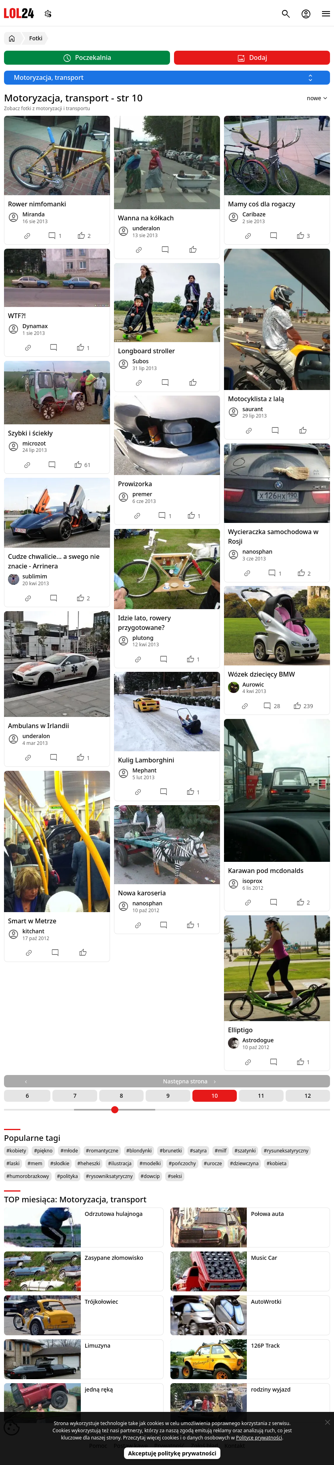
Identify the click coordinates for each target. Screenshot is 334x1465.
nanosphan (257, 551)
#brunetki (171, 1150)
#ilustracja (119, 1163)
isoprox (252, 881)
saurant (252, 409)
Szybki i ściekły (30, 433)
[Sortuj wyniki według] (306, 97)
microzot (34, 443)
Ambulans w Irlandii (38, 725)
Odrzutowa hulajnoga (114, 1214)
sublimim (34, 576)
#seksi (175, 1176)
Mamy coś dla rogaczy (261, 204)
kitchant (33, 931)
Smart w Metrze (32, 921)
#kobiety (16, 1150)
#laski (13, 1163)
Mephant (144, 770)
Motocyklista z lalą (256, 398)
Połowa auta (267, 1214)
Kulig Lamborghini (146, 760)
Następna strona (190, 1081)
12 (307, 1095)
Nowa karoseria (142, 893)
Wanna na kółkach (146, 218)
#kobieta (276, 1163)
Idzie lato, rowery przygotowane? (144, 623)
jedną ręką (99, 1389)
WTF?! (17, 315)
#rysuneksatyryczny (286, 1150)
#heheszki (88, 1163)
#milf (220, 1150)
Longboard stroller (146, 350)
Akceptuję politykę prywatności (172, 1453)
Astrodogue (258, 1040)
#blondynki (139, 1150)
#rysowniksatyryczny (109, 1176)
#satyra (198, 1150)
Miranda (33, 214)
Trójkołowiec (101, 1301)
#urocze (213, 1163)
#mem (35, 1163)
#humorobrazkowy (27, 1176)
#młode (69, 1150)
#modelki (150, 1163)
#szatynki (245, 1150)
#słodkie (60, 1163)
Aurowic (253, 684)
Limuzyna (97, 1345)
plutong (143, 637)
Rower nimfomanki (37, 204)
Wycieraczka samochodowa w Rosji (273, 536)
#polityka (67, 1176)
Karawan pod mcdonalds (266, 870)
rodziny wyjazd (270, 1389)
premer (142, 494)
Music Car (264, 1257)
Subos (140, 361)
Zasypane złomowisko (114, 1257)
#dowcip (150, 1176)
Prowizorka (135, 483)
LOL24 (19, 13)
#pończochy (182, 1163)
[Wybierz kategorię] (167, 78)
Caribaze (254, 214)
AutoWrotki (266, 1301)
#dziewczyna (244, 1163)
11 (261, 1095)
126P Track (265, 1345)
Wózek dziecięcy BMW (261, 674)
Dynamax (35, 326)
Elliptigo (240, 1030)
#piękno (43, 1150)
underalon (146, 228)
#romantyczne (102, 1150)
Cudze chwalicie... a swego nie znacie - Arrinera (54, 561)
